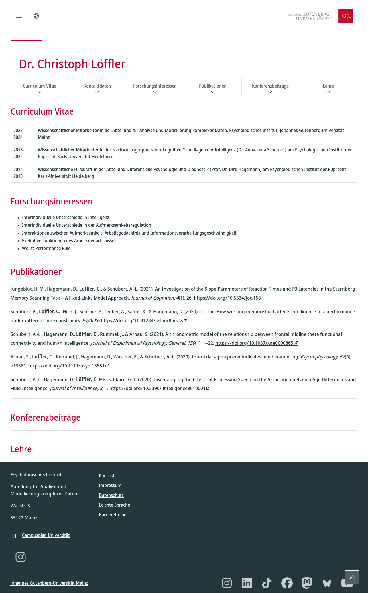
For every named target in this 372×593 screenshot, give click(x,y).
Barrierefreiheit (114, 514)
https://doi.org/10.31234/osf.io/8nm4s (142, 320)
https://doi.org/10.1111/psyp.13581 (66, 365)
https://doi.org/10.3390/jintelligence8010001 (157, 388)
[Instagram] (20, 557)
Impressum (110, 485)
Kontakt (107, 475)
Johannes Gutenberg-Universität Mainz (49, 583)
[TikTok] (267, 583)
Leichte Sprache (114, 505)
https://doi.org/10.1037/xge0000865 (254, 343)
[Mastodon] (307, 583)
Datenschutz (111, 495)
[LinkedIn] (247, 583)
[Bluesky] (327, 583)
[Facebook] (287, 583)
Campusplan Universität (46, 535)
